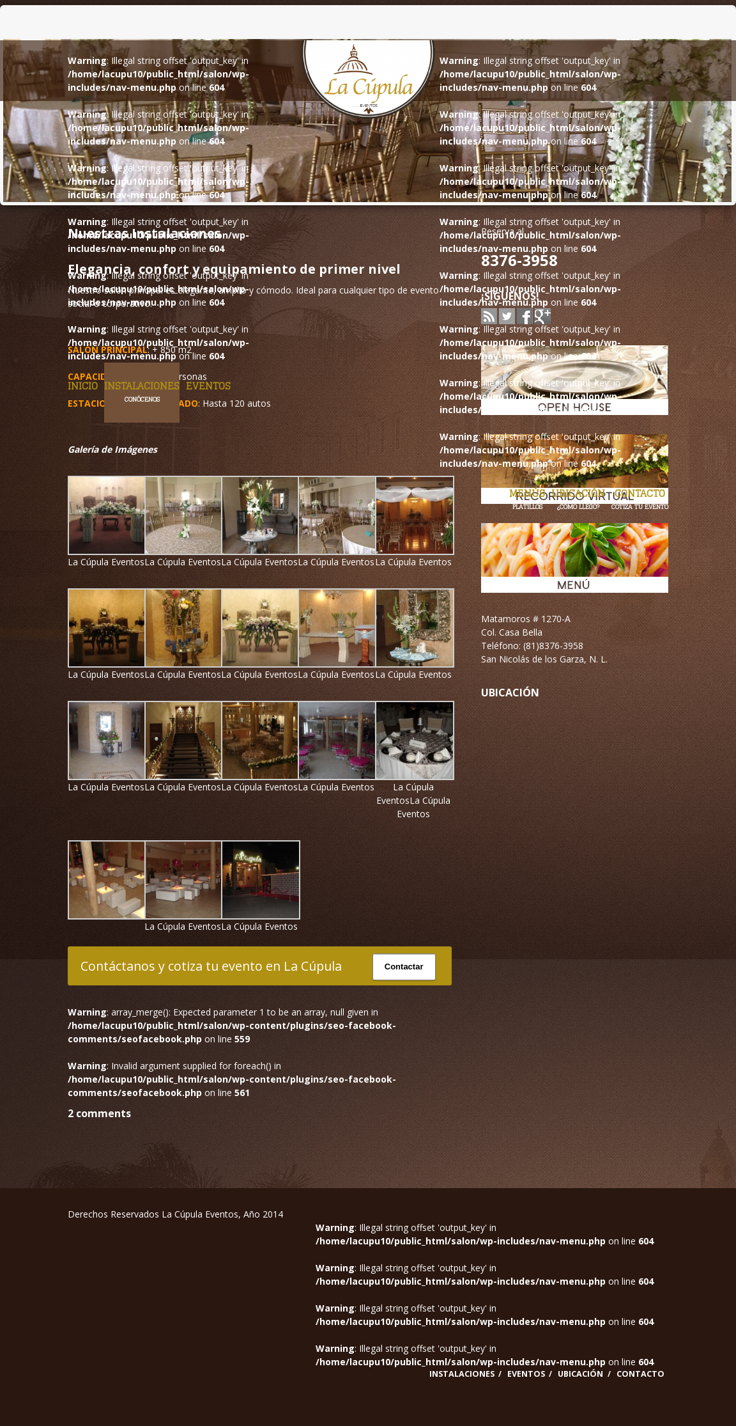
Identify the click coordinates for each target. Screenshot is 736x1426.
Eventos (208, 386)
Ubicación (578, 499)
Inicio (83, 386)
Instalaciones (142, 391)
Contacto (639, 499)
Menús (527, 499)
